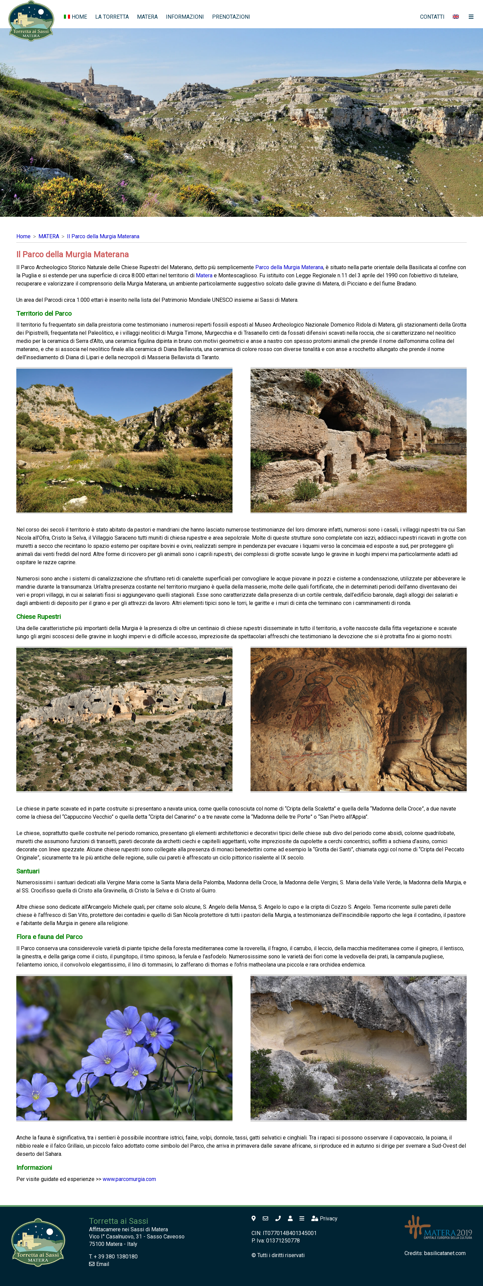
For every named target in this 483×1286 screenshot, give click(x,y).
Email (99, 1264)
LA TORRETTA (112, 17)
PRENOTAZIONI (231, 17)
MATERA (147, 17)
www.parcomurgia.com (129, 1179)
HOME (75, 17)
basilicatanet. (445, 1253)
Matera (204, 275)
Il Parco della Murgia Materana (103, 236)
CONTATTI (432, 17)
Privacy (324, 1218)
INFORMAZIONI (185, 17)
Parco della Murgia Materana (289, 267)
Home (23, 236)
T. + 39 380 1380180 (113, 1256)
